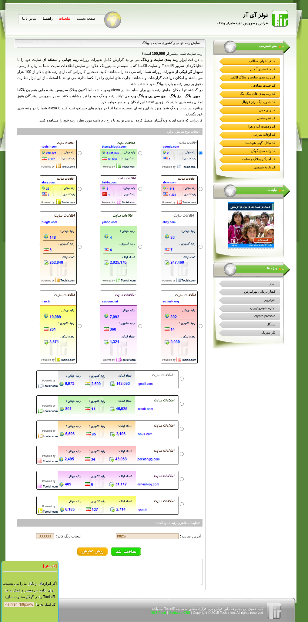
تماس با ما (29, 18)
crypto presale (264, 316)
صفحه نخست (85, 18)
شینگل (270, 324)
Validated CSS (179, 612)
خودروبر (269, 299)
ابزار (272, 283)
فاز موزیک (268, 332)
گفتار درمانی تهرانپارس (259, 291)
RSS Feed (158, 612)
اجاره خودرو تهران (262, 308)
